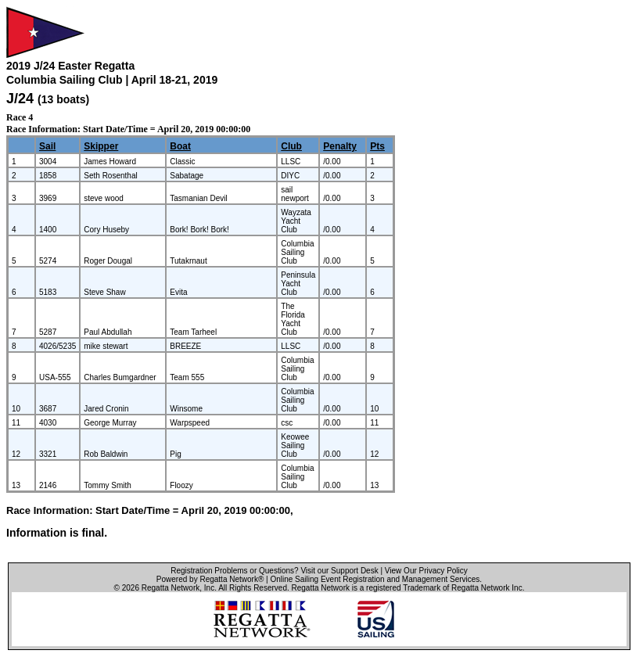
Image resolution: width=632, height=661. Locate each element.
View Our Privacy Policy (426, 570)
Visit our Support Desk (339, 570)
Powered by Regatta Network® (210, 579)
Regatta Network (170, 588)
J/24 (20, 98)
